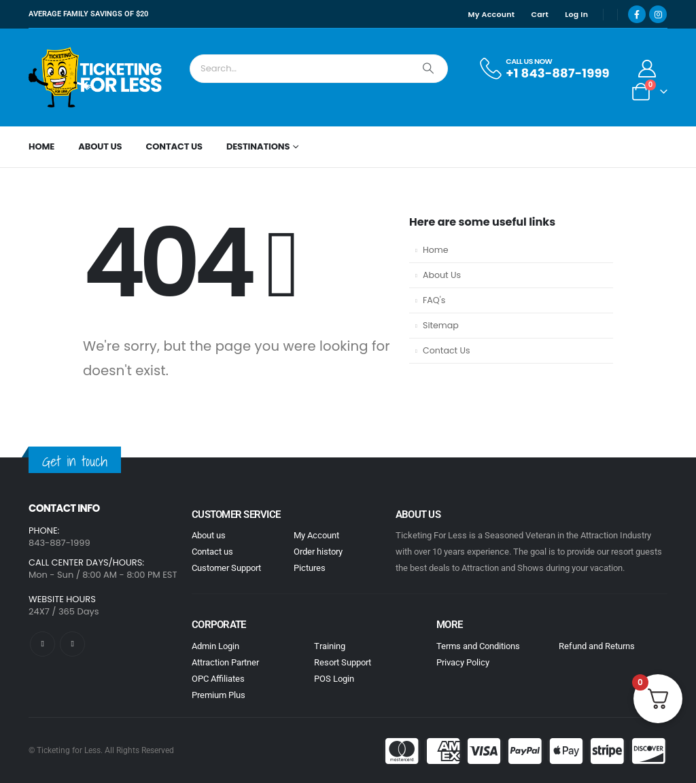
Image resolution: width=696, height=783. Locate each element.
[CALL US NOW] (544, 69)
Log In (576, 14)
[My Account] (647, 68)
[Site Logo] (96, 77)
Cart (540, 14)
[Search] (428, 68)
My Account (491, 14)
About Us (100, 146)
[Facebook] (637, 14)
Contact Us (173, 146)
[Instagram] (658, 14)
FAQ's (434, 300)
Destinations (258, 146)
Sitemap (441, 325)
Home (41, 146)
